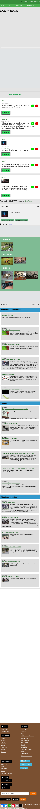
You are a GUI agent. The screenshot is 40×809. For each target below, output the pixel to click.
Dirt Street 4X (25, 738)
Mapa (15, 799)
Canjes (4, 403)
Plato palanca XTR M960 (9, 438)
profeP (3, 161)
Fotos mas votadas (26, 756)
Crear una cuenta (35, 1)
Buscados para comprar (11, 310)
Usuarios (5, 788)
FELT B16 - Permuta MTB (9, 423)
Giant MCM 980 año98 (8, 502)
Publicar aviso (26, 764)
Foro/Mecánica (5, 731)
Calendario (4, 747)
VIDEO (10, 224)
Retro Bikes (24, 747)
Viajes (22, 734)
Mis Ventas (7, 254)
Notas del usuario (21, 220)
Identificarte (28, 201)
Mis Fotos (7, 239)
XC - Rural (24, 729)
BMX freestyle (25, 740)
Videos (13, 9)
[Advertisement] (19, 68)
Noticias (3, 745)
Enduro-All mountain (26, 749)
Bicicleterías (30, 5)
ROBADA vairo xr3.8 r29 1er (10, 576)
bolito (3, 100)
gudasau (4, 120)
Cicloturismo (6, 784)
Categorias (4, 768)
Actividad (17, 212)
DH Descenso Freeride (27, 736)
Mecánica (3, 741)
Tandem (3, 749)
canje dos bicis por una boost (11, 483)
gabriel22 (4, 177)
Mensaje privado (7, 220)
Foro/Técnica (4, 729)
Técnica (3, 738)
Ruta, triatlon (24, 742)
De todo (23, 745)
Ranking (23, 751)
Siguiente (35, 304)
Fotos (9, 5)
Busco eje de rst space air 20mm (12, 389)
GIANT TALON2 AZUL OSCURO (11, 547)
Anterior (4, 304)
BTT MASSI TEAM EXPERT (10, 532)
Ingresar (25, 1)
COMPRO (4, 764)
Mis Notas (7, 268)
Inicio (7, 799)
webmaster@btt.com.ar (32, 804)
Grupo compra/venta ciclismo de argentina (15, 409)
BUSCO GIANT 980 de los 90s (11, 359)
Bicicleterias (6, 781)
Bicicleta (5, 735)
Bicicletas (4, 9)
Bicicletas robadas (9, 497)
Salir (23, 799)
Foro (2, 5)
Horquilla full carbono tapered (11, 330)
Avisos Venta (19, 5)
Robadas (3, 743)
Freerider (3, 752)
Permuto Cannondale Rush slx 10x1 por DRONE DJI (18, 453)
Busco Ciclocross (7, 315)
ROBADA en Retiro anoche (10, 517)
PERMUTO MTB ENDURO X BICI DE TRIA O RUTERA (18, 468)
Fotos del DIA (25, 753)
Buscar (3, 771)
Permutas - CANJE (6, 773)
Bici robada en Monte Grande (11, 562)
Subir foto (25, 761)
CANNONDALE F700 (8, 374)
